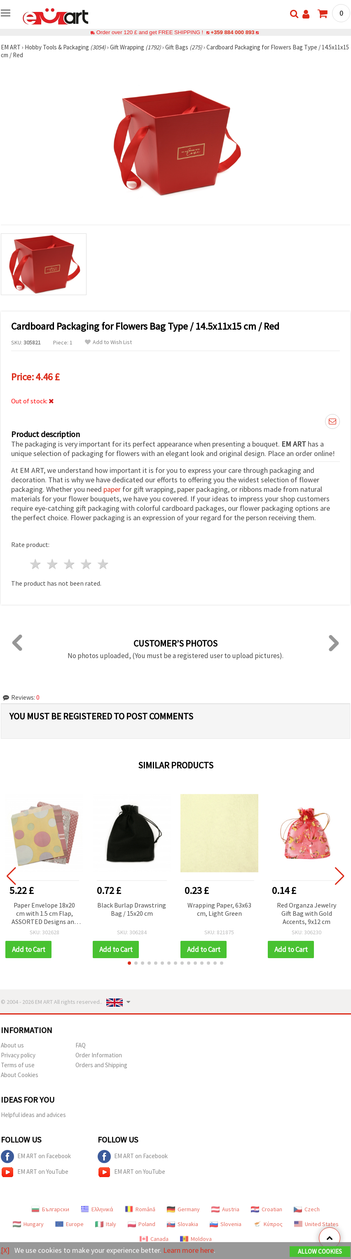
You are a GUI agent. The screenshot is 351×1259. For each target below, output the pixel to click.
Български (50, 1209)
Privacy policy (18, 1055)
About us (12, 1045)
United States (316, 1224)
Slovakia (182, 1224)
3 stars (69, 564)
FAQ (80, 1045)
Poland (141, 1224)
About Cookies (19, 1075)
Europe (69, 1224)
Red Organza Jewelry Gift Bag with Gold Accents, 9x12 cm (306, 913)
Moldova (196, 1239)
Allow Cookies (320, 1251)
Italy (105, 1224)
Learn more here (188, 1250)
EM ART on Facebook (36, 1156)
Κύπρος (268, 1224)
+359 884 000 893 (232, 32)
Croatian (266, 1209)
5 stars (103, 564)
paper (112, 489)
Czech (307, 1209)
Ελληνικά (97, 1209)
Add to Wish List (108, 342)
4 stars (86, 564)
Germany (183, 1209)
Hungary (28, 1224)
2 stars (52, 564)
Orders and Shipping (101, 1065)
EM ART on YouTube (34, 1172)
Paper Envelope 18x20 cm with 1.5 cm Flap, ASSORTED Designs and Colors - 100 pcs (44, 914)
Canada (154, 1239)
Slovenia (225, 1224)
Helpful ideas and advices (33, 1115)
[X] (5, 1250)
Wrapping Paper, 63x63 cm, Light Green (219, 909)
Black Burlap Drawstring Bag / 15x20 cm (131, 909)
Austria (225, 1209)
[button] (129, 963)
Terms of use (18, 1065)
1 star (36, 564)
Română (140, 1209)
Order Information (98, 1055)
